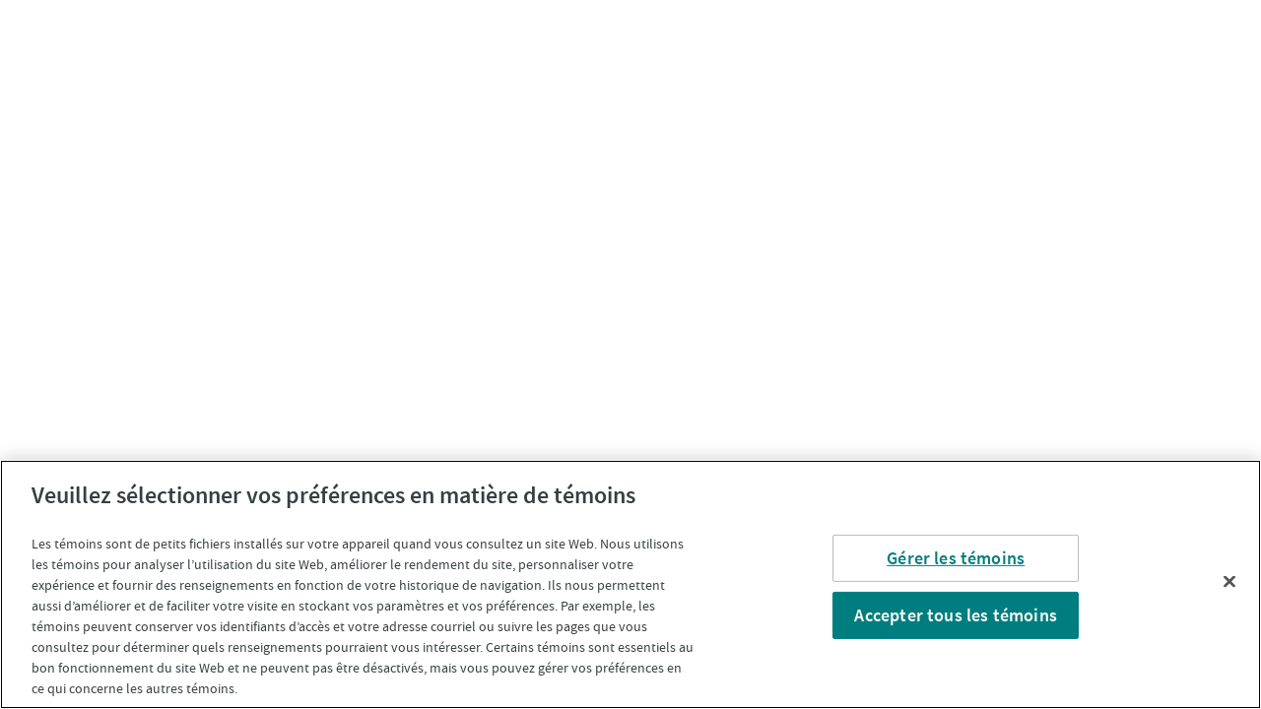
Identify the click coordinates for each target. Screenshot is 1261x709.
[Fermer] (1229, 582)
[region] (630, 584)
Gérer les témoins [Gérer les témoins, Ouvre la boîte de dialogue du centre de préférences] (956, 558)
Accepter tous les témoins (955, 615)
